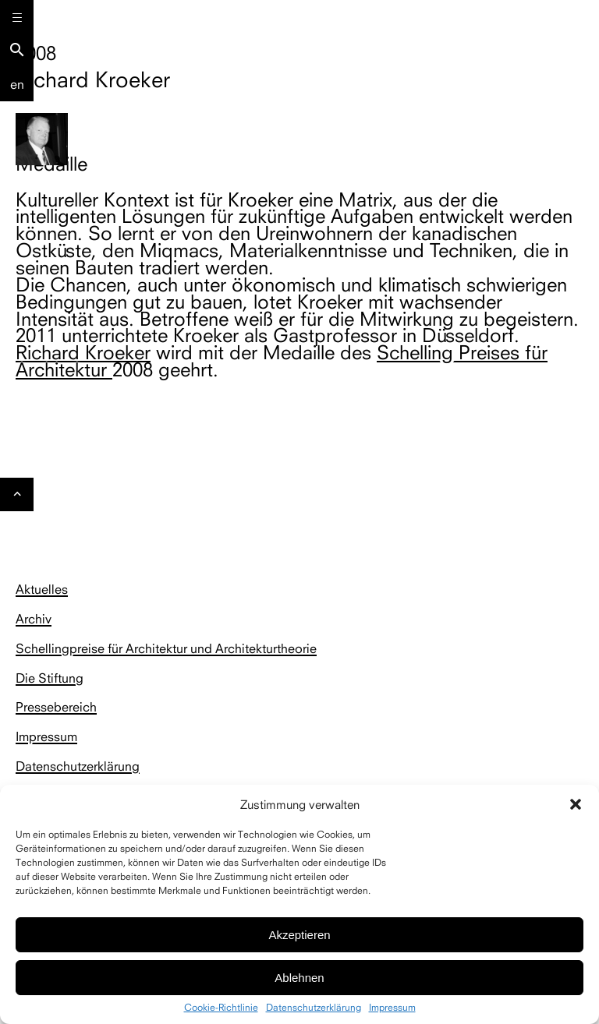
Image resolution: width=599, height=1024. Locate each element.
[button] (575, 804)
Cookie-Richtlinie (221, 1007)
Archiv (33, 619)
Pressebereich (56, 707)
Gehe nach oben (17, 498)
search (17, 50)
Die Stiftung (49, 678)
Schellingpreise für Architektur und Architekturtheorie (166, 648)
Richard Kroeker (83, 352)
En (17, 84)
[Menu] (17, 17)
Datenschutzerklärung (313, 1007)
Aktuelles (42, 589)
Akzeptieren (299, 934)
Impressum (392, 1007)
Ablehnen (299, 977)
